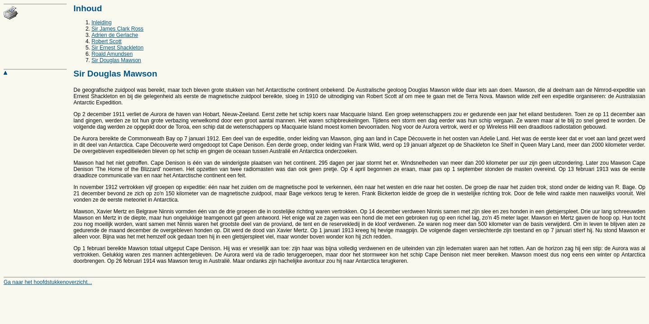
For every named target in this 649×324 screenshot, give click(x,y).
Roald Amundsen (112, 54)
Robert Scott (106, 41)
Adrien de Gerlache (114, 35)
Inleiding (101, 22)
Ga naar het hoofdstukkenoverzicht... (48, 282)
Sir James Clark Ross (117, 29)
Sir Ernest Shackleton (117, 48)
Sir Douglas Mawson (116, 60)
